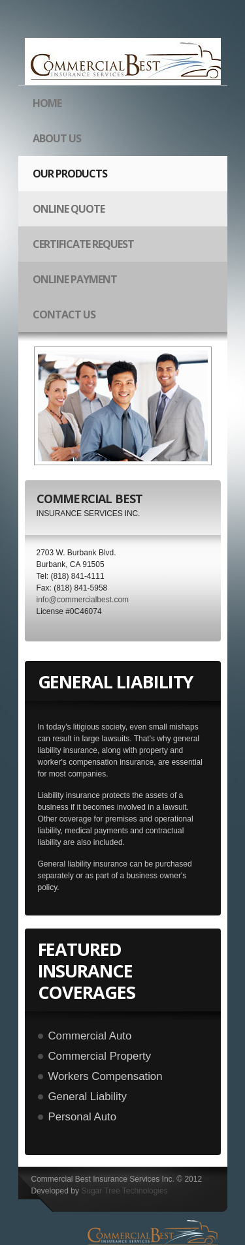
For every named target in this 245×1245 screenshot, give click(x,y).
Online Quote (69, 209)
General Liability (87, 1096)
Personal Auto (82, 1117)
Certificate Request (83, 244)
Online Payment (75, 279)
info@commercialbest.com (83, 599)
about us (57, 138)
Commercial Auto (90, 1036)
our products (65, 178)
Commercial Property (100, 1056)
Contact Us (64, 314)
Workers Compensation (105, 1076)
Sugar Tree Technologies (124, 1190)
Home (47, 103)
